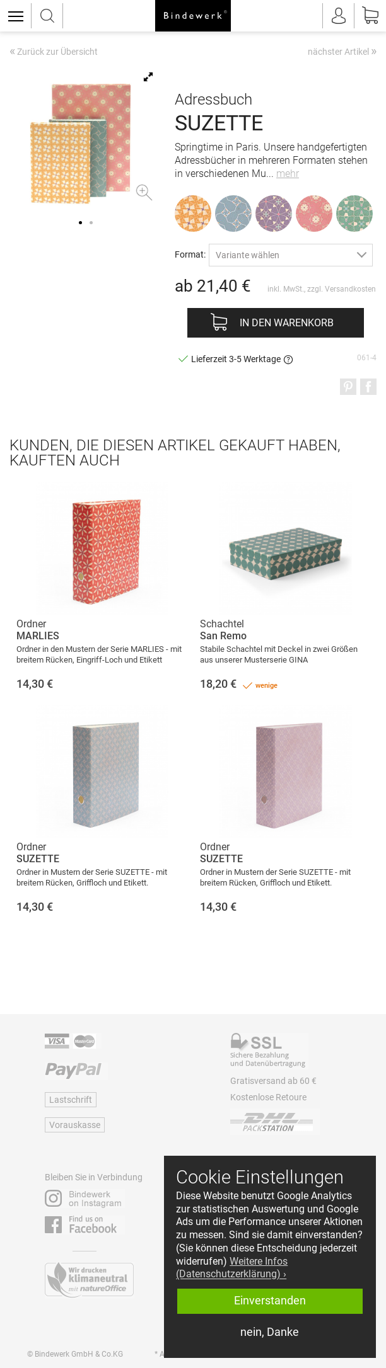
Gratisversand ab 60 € (273, 1081)
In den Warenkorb (287, 323)
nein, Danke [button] (269, 1332)
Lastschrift (70, 1100)
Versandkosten (350, 289)
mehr (287, 174)
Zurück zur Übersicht (53, 52)
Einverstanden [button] (270, 1300)
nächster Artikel (342, 51)
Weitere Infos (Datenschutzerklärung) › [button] (232, 1267)
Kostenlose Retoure (268, 1097)
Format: (190, 254)
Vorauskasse (74, 1125)
